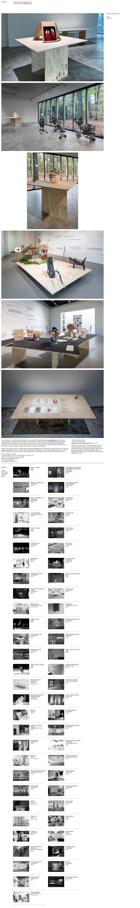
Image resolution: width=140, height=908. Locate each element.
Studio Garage (69, 831)
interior (3, 470)
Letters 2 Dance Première (37, 664)
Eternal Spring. (69, 528)
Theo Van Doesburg (36, 861)
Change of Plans (35, 619)
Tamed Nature (69, 497)
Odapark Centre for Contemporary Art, (81, 443)
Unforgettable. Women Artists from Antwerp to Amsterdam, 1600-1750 (73, 469)
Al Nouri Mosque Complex (72, 695)
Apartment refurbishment (72, 664)
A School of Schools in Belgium (36, 726)
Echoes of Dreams (35, 513)
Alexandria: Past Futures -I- (73, 634)
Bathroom (33, 755)
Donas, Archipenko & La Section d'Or (37, 498)
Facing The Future (70, 846)
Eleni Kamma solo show (72, 877)
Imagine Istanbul (35, 877)
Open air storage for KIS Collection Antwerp (37, 695)
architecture (4, 472)
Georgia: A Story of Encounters (70, 559)
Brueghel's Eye (34, 740)
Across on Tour (70, 588)
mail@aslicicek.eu (27, 3)
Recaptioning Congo (36, 649)
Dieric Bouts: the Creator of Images (38, 589)
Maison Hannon (35, 604)
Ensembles (33, 831)
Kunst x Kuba (69, 801)
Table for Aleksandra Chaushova (36, 847)
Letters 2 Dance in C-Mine (72, 649)
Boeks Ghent (69, 543)
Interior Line (34, 816)
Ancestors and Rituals (71, 786)
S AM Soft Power (35, 543)
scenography (4, 473)
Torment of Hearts (35, 528)
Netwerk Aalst (34, 558)
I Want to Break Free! (36, 634)
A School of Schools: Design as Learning (73, 741)
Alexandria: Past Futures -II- (73, 619)
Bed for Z (33, 710)
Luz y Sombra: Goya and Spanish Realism (72, 483)
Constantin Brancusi (71, 710)
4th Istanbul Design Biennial (38, 770)
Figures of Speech (35, 467)
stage (2, 476)
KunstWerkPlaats (51, 440)
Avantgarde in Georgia (36, 573)
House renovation (35, 892)
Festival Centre (69, 816)
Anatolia (68, 861)
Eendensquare (69, 513)
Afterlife (33, 801)
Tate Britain (68, 604)
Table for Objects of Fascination (36, 680)
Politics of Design (70, 770)
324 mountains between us (73, 573)
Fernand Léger (34, 786)
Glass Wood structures (72, 679)
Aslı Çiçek (3, 2)
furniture (3, 475)
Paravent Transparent (71, 755)
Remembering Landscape (72, 725)
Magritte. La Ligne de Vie (37, 482)
